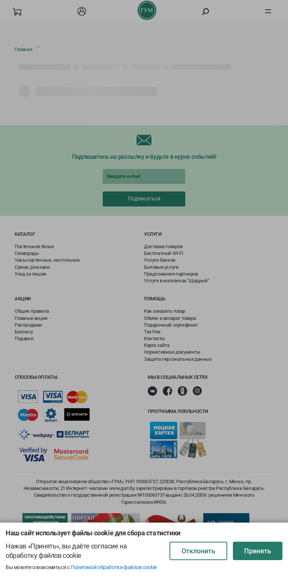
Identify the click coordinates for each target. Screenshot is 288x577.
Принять (257, 551)
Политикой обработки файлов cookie (113, 567)
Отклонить (198, 551)
